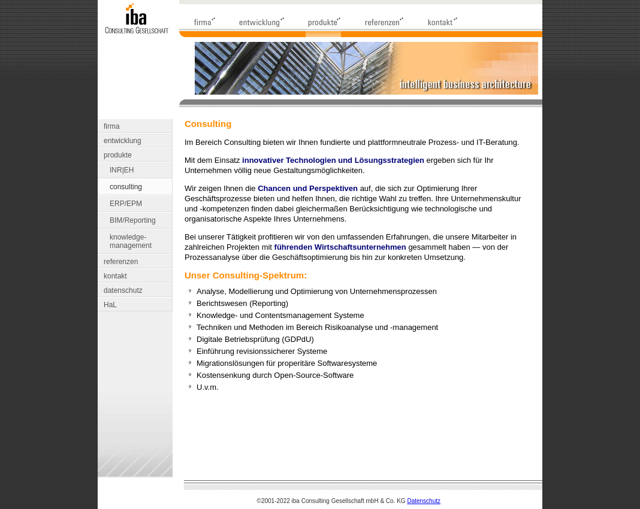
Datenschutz (423, 501)
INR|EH (122, 170)
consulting (126, 187)
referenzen (121, 261)
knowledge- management (131, 241)
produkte (118, 155)
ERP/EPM (126, 203)
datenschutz (123, 290)
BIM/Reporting (133, 220)
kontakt (115, 276)
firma (112, 126)
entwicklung (122, 141)
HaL (110, 305)
